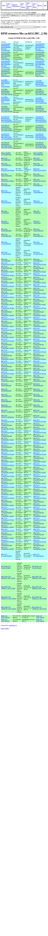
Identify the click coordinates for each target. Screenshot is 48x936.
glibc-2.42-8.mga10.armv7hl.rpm (39, 169)
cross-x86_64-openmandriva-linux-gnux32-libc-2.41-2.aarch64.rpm (41, 136)
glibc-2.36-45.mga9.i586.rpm (38, 376)
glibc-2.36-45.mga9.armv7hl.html (7, 372)
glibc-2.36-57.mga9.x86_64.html (7, 281)
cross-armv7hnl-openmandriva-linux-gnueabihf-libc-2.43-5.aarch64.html (6, 47)
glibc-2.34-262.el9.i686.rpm (38, 384)
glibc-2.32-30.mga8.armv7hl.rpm (39, 431)
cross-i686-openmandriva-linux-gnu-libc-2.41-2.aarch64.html (5, 100)
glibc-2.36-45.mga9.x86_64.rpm (39, 380)
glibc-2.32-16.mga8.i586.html (6, 522)
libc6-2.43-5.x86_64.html (5, 616)
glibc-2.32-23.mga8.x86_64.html (7, 471)
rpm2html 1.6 (13, 625)
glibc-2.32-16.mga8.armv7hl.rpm (39, 519)
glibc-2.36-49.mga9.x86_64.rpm (39, 369)
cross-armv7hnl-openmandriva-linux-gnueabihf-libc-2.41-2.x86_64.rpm (40, 73)
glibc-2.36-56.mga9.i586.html (6, 289)
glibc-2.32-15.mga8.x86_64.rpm (39, 537)
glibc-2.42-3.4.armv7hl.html (6, 201)
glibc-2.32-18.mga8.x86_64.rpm (39, 504)
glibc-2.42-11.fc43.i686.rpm (38, 164)
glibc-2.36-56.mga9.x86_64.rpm (39, 292)
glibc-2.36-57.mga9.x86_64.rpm (39, 281)
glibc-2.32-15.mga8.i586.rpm (38, 533)
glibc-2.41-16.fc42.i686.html (6, 235)
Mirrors (40, 5)
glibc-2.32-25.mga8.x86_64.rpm (39, 460)
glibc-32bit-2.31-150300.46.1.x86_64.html (8, 608)
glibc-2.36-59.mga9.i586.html (6, 267)
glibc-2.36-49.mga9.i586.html (6, 365)
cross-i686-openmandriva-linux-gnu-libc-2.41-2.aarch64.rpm (41, 100)
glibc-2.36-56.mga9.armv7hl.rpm (39, 285)
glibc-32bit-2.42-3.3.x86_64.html (6, 567)
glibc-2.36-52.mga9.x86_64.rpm (39, 336)
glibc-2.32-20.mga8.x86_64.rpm (39, 493)
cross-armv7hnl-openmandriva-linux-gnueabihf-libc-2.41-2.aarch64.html (6, 64)
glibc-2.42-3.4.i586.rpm (37, 211)
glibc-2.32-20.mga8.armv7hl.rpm (39, 486)
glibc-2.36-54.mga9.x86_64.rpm (39, 314)
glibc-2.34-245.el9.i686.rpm (38, 395)
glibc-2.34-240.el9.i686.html (6, 405)
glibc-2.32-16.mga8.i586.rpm (38, 522)
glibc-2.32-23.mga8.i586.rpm (38, 468)
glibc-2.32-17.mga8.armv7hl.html (7, 508)
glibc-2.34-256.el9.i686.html (6, 389)
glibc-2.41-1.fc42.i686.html (6, 260)
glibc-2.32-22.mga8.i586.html (6, 479)
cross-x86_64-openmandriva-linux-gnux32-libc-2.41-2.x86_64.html (6, 145)
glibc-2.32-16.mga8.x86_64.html (7, 526)
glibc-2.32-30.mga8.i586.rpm (38, 435)
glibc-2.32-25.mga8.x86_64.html (7, 460)
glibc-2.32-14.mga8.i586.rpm (38, 544)
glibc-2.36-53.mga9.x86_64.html (7, 325)
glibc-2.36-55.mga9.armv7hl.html (7, 296)
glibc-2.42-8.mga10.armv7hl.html (7, 169)
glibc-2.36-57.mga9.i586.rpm (38, 278)
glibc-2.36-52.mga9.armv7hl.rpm (39, 329)
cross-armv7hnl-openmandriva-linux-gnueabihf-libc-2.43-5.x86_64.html (6, 56)
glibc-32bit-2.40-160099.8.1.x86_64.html (8, 577)
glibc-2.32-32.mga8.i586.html (6, 424)
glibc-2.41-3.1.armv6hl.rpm (38, 242)
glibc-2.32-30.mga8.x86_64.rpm (39, 439)
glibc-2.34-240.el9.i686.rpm (38, 405)
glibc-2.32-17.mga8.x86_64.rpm (39, 515)
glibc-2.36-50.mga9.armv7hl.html (7, 351)
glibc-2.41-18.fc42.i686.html (6, 229)
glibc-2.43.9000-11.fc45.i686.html (6, 153)
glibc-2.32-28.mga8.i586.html (6, 446)
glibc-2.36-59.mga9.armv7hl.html (7, 263)
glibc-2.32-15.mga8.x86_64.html (7, 537)
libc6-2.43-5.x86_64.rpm (40, 616)
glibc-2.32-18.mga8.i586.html (6, 500)
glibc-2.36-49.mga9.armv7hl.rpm (39, 362)
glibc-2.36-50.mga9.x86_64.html (7, 358)
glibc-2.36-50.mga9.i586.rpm (38, 354)
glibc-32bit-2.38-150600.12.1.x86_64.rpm (39, 597)
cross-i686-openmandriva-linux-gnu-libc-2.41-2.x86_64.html (6, 109)
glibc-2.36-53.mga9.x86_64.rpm (39, 325)
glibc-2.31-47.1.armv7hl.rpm (38, 555)
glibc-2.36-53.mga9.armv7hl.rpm (39, 318)
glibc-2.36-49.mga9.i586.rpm (38, 365)
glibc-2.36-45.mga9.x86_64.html (7, 380)
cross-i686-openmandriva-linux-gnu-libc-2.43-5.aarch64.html (5, 83)
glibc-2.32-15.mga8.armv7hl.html (7, 530)
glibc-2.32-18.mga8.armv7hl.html (7, 497)
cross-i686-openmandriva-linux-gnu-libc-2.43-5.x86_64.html (6, 92)
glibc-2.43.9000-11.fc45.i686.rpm (38, 153)
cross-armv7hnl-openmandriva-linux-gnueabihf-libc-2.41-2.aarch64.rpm (40, 64)
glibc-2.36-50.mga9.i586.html (6, 354)
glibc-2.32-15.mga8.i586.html (6, 533)
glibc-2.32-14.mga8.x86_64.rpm (39, 548)
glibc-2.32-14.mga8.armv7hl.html (7, 541)
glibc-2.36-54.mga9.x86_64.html (7, 314)
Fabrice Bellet (5, 628)
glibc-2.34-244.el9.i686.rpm (38, 400)
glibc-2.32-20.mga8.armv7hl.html (7, 486)
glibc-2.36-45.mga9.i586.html (6, 376)
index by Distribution (15, 5)
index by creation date (29, 5)
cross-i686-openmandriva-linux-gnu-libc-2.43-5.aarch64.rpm (41, 83)
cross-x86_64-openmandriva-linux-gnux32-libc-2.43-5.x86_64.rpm (40, 128)
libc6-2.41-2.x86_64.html (5, 620)
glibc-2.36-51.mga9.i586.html (6, 343)
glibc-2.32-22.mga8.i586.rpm (38, 479)
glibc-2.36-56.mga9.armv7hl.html (7, 285)
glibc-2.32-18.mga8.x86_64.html (7, 504)
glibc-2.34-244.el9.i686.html (6, 400)
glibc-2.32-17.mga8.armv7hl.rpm (39, 508)
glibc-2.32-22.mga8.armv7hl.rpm (39, 475)
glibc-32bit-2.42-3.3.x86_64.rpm (37, 567)
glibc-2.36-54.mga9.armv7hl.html (7, 307)
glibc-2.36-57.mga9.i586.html (6, 278)
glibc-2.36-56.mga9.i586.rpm (38, 289)
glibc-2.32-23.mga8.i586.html (6, 468)
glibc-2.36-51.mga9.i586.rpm (38, 343)
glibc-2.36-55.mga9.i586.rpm (38, 300)
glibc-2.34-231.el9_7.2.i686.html (7, 416)
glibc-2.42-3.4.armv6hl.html (6, 191)
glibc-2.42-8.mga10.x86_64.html (7, 180)
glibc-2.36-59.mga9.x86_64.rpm (39, 270)
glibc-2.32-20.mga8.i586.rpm (38, 490)
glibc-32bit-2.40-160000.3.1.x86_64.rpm (39, 587)
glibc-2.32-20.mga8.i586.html (6, 490)
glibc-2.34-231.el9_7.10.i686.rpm (39, 411)
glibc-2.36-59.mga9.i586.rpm (38, 267)
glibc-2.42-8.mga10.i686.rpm (38, 174)
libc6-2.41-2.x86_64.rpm (40, 620)
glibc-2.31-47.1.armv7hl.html (6, 555)
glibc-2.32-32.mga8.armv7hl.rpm (39, 420)
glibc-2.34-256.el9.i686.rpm (38, 389)
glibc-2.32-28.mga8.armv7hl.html (7, 442)
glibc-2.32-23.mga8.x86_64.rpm (39, 471)
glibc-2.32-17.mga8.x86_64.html (7, 515)
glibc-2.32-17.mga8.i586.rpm (38, 511)
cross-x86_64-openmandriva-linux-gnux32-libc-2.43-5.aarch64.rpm (41, 119)
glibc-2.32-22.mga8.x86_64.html (7, 482)
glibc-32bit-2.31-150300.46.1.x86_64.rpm (39, 608)
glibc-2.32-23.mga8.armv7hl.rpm (39, 464)
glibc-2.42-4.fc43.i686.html (6, 184)
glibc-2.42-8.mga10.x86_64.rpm (39, 180)
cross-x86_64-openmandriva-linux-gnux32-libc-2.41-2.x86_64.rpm (40, 145)
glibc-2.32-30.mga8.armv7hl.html (7, 431)
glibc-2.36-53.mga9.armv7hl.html (7, 318)
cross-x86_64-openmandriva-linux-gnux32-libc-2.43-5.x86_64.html (6, 128)
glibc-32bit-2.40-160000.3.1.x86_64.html (8, 587)
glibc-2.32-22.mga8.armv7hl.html (7, 475)
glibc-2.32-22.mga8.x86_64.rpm (39, 482)
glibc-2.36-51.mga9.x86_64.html (7, 347)
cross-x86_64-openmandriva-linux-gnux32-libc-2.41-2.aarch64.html (7, 136)
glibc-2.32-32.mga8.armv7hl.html (7, 420)
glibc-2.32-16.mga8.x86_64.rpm (39, 526)
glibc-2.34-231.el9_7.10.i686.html (7, 411)
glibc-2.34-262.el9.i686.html (6, 384)
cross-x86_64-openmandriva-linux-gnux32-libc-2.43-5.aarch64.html (7, 119)
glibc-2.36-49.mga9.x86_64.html (7, 369)
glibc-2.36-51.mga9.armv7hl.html (7, 340)
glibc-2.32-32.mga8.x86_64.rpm (39, 428)
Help (45, 5)
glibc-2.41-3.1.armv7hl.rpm (38, 253)
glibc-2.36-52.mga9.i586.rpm (38, 332)
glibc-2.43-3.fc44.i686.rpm (37, 159)
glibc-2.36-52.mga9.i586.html (6, 332)
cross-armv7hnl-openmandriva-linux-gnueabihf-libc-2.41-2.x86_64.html (6, 73)
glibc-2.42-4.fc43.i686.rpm (37, 184)
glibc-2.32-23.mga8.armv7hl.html (7, 464)
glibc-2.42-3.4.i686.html (5, 222)
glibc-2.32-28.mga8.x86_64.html (7, 449)
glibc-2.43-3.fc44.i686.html (6, 159)
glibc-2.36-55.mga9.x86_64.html (7, 303)
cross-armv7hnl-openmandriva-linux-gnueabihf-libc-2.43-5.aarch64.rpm (40, 47)
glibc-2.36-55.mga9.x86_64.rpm (39, 303)
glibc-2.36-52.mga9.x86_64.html (7, 336)
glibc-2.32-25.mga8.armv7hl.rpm (39, 453)
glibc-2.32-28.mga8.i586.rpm (38, 446)
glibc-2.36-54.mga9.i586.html (6, 311)
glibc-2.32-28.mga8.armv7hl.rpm (39, 442)
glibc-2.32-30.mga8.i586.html (6, 435)
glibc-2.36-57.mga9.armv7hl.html (7, 274)
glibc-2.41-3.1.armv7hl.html (6, 253)
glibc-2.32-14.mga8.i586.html (6, 544)
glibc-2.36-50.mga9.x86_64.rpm (39, 358)
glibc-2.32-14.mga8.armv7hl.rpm (39, 541)
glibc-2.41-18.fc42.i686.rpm (38, 229)
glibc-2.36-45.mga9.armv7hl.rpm (39, 372)
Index (3, 5)
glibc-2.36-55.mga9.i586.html (6, 300)
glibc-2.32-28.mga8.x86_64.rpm (39, 449)
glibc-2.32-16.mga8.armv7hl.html (7, 519)
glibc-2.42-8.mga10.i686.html (6, 174)
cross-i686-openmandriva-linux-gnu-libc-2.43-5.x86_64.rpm (40, 92)
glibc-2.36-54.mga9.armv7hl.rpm (39, 307)
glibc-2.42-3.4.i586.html (5, 211)
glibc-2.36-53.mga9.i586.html (6, 321)
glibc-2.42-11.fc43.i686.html (6, 164)
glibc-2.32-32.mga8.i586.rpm (38, 424)
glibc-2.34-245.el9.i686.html (6, 395)
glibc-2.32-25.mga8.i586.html (6, 457)
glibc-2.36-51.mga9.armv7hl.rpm (39, 340)
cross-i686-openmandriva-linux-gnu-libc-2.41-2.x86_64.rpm (40, 109)
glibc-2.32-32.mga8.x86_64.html (7, 428)
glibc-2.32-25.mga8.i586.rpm (38, 457)
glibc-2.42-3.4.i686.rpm (37, 222)
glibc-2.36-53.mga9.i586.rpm (38, 321)
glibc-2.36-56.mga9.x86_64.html (7, 292)
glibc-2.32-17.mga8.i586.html (6, 511)
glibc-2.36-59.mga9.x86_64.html (7, 270)
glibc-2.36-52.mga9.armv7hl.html (7, 329)
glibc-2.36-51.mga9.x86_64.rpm (39, 347)
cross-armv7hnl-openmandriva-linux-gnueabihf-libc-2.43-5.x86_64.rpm (40, 56)
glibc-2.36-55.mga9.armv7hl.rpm (39, 296)
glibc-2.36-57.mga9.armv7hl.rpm (39, 274)
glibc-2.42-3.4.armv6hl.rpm (38, 191)
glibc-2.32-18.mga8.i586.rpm (38, 500)
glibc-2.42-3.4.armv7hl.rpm (38, 201)
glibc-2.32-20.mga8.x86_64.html (7, 493)
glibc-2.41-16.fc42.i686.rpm (38, 235)
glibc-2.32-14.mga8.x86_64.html (7, 548)
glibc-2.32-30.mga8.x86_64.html (7, 439)
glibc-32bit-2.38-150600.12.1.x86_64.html (8, 597)
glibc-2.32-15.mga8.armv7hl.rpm (39, 530)
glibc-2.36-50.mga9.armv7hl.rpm (39, 351)
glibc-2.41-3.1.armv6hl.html (6, 242)
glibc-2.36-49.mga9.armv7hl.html (7, 362)
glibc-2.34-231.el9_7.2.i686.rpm (39, 416)
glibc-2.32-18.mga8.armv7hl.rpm (39, 497)
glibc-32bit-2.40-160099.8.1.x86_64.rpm (39, 577)
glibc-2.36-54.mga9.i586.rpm (38, 311)
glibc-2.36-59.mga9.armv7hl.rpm (39, 263)
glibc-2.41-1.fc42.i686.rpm (37, 260)
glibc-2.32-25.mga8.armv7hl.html (7, 453)
